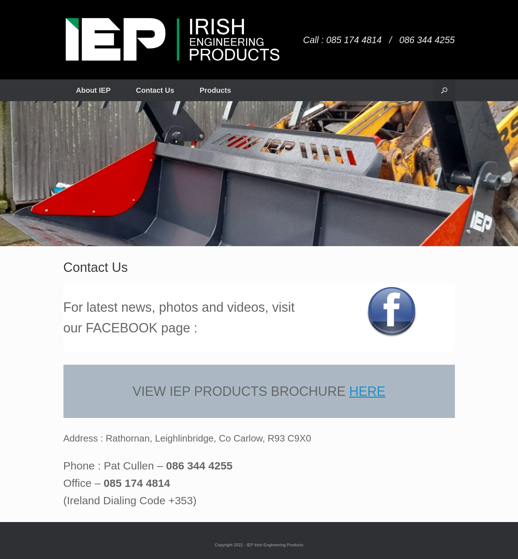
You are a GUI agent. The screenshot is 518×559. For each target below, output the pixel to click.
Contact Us (155, 90)
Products (215, 90)
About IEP (93, 90)
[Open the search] (444, 90)
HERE (367, 391)
